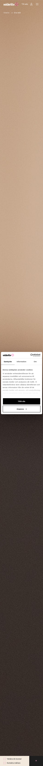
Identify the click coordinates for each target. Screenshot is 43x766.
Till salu (25, 4)
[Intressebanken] (31, 4)
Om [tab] (35, 362)
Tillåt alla (21, 401)
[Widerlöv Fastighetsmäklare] (10, 4)
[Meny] (37, 4)
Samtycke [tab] (8, 362)
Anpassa (22, 409)
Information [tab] (21, 362)
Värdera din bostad (14, 759)
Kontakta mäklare (13, 763)
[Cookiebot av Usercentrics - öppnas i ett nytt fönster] (30, 355)
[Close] (36, 761)
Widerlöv (6, 13)
